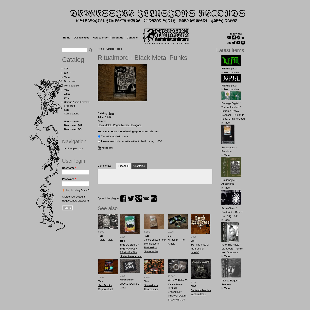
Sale (66, 109)
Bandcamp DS (72, 129)
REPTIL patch (229, 68)
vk (146, 198)
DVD (66, 97)
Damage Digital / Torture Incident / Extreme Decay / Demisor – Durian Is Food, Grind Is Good (233, 111)
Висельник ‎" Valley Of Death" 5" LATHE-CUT (177, 295)
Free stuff (69, 105)
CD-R (67, 72)
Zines (67, 93)
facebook (123, 198)
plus (138, 198)
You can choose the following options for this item (128, 131)
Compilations (71, 113)
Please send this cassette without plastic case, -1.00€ (131, 141)
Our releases (81, 37)
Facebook (123, 165)
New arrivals (71, 121)
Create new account (73, 196)
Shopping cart (75, 148)
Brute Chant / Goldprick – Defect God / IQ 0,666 (232, 212)
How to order (101, 37)
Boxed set (70, 81)
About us (117, 37)
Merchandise (71, 85)
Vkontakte (139, 165)
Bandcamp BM (73, 125)
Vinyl (67, 89)
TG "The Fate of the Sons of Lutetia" (200, 248)
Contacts (132, 37)
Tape (67, 77)
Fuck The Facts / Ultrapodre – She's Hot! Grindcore (232, 248)
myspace (154, 198)
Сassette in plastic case (114, 136)
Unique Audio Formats (77, 102)
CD (66, 68)
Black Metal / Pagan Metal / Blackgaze (120, 125)
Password (69, 179)
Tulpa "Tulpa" (105, 239)
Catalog (73, 59)
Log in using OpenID (78, 190)
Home (66, 37)
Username (69, 167)
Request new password (75, 200)
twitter (131, 198)
